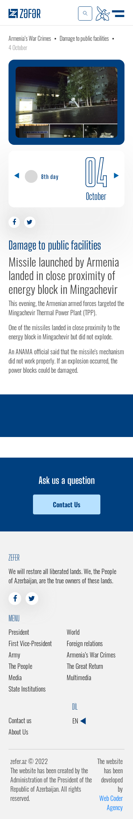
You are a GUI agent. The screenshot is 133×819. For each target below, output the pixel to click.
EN (78, 720)
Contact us (20, 720)
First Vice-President (30, 643)
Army (14, 654)
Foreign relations (85, 643)
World (73, 632)
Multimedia (79, 677)
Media (15, 677)
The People (20, 666)
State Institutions (27, 688)
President (19, 632)
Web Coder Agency (111, 802)
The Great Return (85, 666)
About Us (18, 731)
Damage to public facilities (84, 38)
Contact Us (66, 504)
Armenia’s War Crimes (30, 38)
